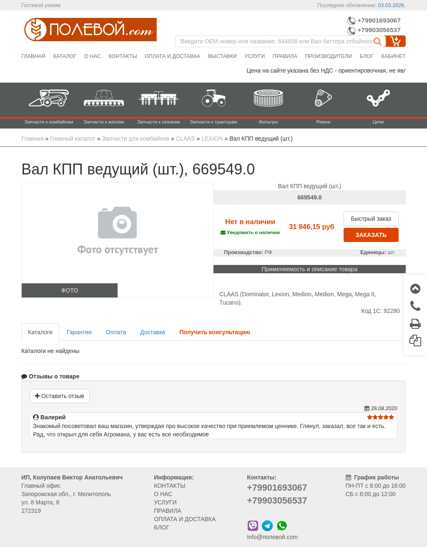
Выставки (222, 56)
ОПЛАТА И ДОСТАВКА (185, 519)
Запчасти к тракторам (213, 121)
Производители (328, 56)
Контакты (122, 56)
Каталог (65, 56)
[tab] (215, 332)
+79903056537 (374, 29)
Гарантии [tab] (79, 332)
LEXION (212, 138)
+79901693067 (373, 20)
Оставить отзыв (59, 396)
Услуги (254, 56)
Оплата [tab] (116, 332)
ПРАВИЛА (167, 510)
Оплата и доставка (172, 56)
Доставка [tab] (152, 332)
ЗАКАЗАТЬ (371, 235)
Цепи (378, 121)
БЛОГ (161, 527)
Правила (285, 56)
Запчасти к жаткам (103, 121)
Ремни (323, 121)
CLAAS (185, 138)
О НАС (163, 494)
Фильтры (268, 121)
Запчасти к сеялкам (158, 121)
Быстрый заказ (371, 218)
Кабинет (393, 56)
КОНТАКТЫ (170, 485)
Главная (33, 56)
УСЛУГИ (165, 502)
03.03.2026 (391, 5)
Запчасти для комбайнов (136, 138)
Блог (367, 56)
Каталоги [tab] (40, 332)
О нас (92, 56)
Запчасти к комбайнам (49, 121)
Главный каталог (72, 138)
